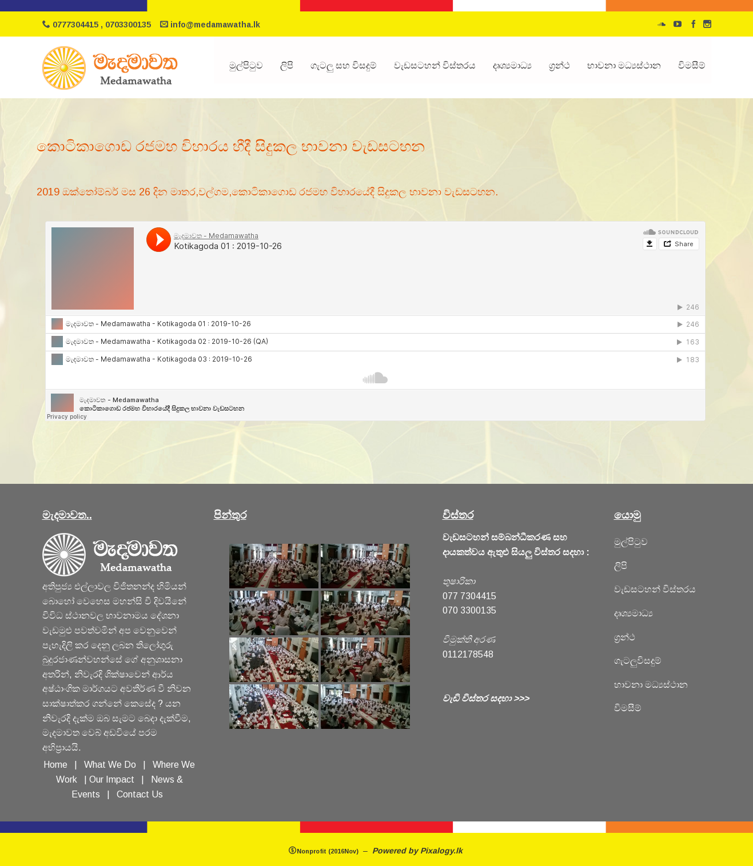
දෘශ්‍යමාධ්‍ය (512, 65)
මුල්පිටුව (246, 65)
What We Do (112, 764)
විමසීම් (692, 65)
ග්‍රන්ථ (559, 65)
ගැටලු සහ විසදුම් (343, 65)
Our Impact (111, 779)
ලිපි (286, 65)
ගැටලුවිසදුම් (638, 660)
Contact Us (140, 794)
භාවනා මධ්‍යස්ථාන (624, 65)
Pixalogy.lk (442, 850)
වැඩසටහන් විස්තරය (435, 65)
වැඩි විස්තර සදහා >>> (486, 698)
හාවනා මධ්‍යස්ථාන (651, 684)
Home (55, 764)
